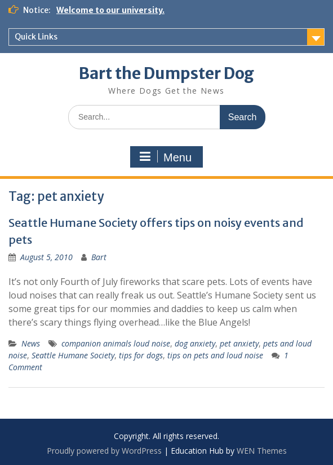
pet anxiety (239, 343)
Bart (98, 257)
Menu (165, 157)
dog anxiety (195, 343)
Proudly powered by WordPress (104, 450)
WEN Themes (262, 450)
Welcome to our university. (110, 10)
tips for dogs (141, 355)
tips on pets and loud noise (215, 355)
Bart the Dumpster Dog (166, 73)
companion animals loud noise (115, 343)
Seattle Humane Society (73, 355)
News (30, 343)
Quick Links (36, 37)
